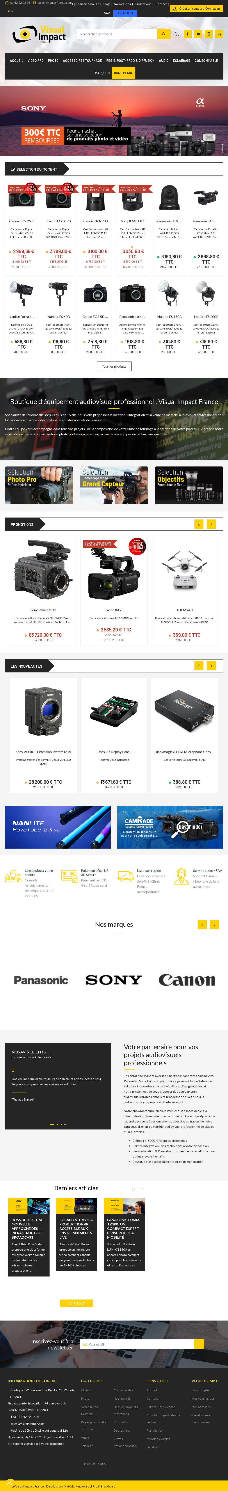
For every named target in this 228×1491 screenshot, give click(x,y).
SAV (107, 13)
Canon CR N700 (95, 221)
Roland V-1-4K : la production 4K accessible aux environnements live (76, 1228)
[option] (29, 1240)
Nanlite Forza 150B (23, 316)
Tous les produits (114, 366)
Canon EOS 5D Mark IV (100, 316)
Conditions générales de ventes (163, 1418)
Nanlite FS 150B (169, 316)
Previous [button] (135, 1189)
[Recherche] (164, 34)
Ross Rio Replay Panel (114, 752)
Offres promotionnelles (125, 1442)
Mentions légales (158, 1439)
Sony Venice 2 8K (43, 610)
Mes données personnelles (201, 1418)
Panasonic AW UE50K (173, 221)
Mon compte (200, 1390)
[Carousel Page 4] (65, 1124)
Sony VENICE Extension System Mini (43, 752)
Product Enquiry (95, 1464)
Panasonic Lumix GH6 (135, 316)
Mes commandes (203, 1398)
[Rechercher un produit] (124, 34)
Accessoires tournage (89, 1410)
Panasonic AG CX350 (209, 221)
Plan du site (155, 1430)
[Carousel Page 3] (61, 1124)
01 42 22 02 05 (20, 2)
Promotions (143, 4)
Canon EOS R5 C (21, 221)
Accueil (152, 1390)
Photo (85, 1398)
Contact (161, 4)
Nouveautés (122, 4)
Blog (106, 4)
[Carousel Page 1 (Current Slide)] (52, 1124)
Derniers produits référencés (126, 1410)
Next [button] (142, 1189)
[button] (9, 1483)
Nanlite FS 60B (58, 316)
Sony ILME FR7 (132, 221)
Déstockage (122, 1430)
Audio (85, 1437)
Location (125, 13)
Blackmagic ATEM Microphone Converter (187, 752)
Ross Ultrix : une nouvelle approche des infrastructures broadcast (28, 1228)
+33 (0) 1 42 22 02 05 (25, 1416)
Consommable (123, 1390)
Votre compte (205, 1381)
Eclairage (87, 1446)
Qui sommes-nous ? (85, 4)
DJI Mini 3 (184, 610)
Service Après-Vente (161, 1407)
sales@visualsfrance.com (55, 2)
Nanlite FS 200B (206, 316)
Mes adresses (201, 1407)
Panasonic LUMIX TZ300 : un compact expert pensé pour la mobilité (123, 1228)
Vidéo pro (87, 1390)
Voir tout (76, 1303)
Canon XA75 (114, 610)
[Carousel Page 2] (57, 1124)
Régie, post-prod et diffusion (94, 1425)
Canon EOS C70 (59, 221)
